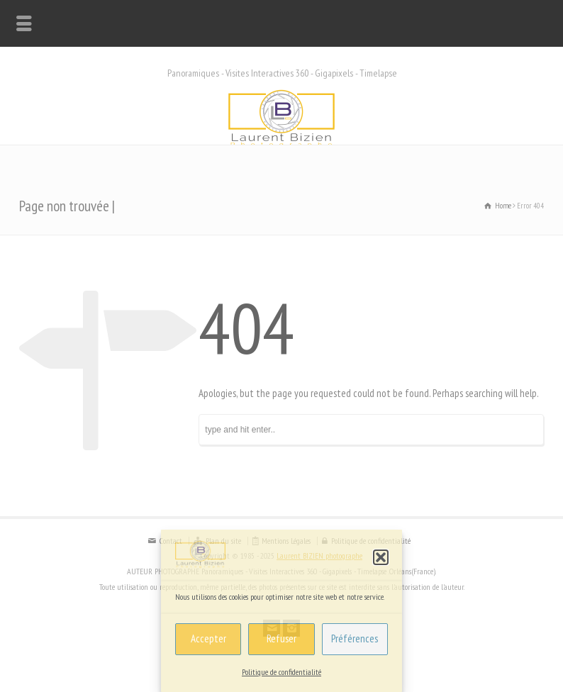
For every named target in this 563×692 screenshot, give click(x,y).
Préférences (354, 638)
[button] (381, 557)
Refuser (281, 638)
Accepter (208, 638)
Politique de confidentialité (281, 671)
